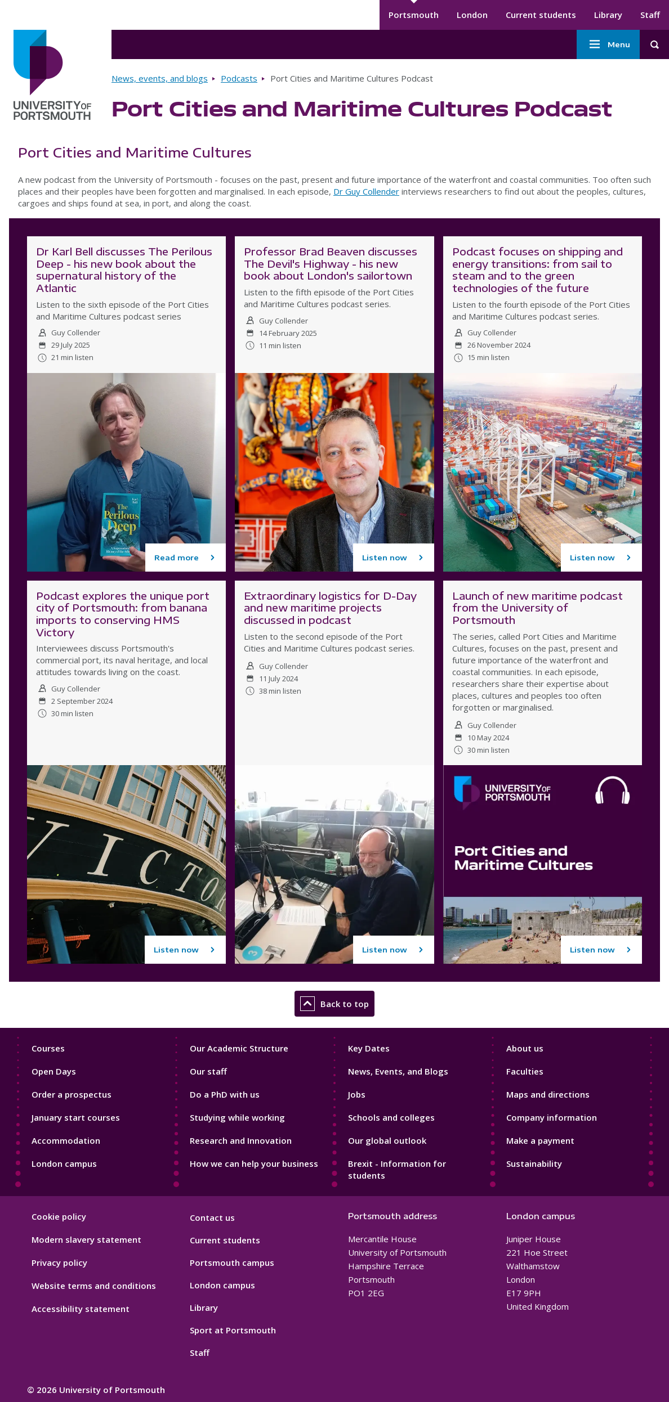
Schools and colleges (391, 1117)
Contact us (212, 1217)
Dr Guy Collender (366, 191)
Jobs (356, 1094)
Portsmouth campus (232, 1262)
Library (608, 14)
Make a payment (540, 1140)
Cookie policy (59, 1216)
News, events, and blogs (160, 78)
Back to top (334, 1003)
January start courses (76, 1117)
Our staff (208, 1071)
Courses (48, 1048)
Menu (608, 44)
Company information (551, 1117)
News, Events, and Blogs (398, 1071)
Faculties (524, 1071)
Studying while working (237, 1117)
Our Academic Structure (239, 1048)
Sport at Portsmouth (233, 1330)
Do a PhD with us (225, 1094)
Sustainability (534, 1163)
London (472, 14)
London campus (64, 1163)
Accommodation (66, 1140)
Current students (541, 14)
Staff (650, 14)
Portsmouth (414, 14)
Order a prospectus (72, 1094)
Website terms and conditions (94, 1285)
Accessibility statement (81, 1308)
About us (524, 1048)
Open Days (54, 1071)
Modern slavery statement (86, 1239)
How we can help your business (254, 1163)
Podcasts (239, 78)
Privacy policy (59, 1262)
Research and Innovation (241, 1140)
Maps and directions (548, 1094)
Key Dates (369, 1048)
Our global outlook (387, 1140)
